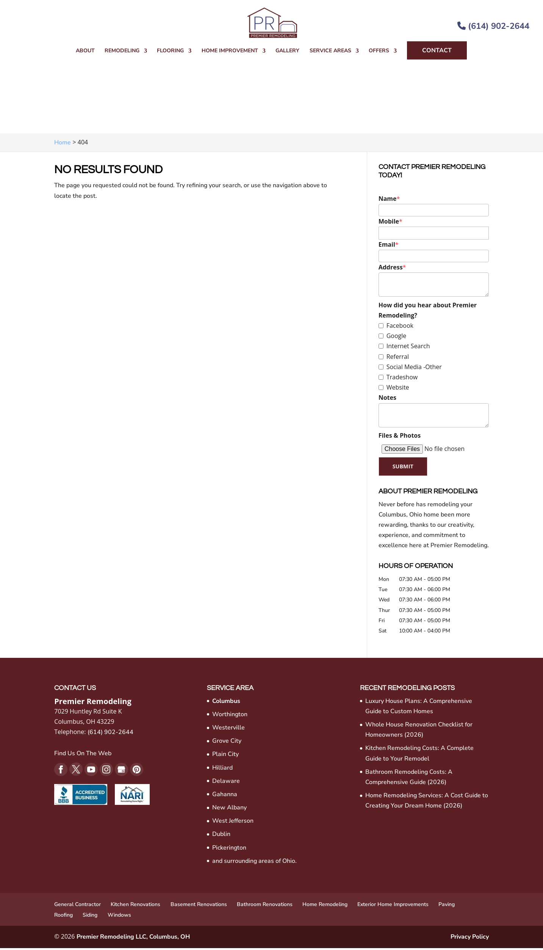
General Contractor (77, 906)
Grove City (226, 743)
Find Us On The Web (82, 755)
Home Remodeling (324, 906)
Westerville (228, 729)
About (85, 51)
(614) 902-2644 (493, 26)
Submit (405, 467)
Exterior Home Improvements (393, 906)
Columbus (226, 703)
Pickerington (229, 849)
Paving (446, 906)
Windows (119, 917)
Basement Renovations (199, 906)
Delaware (226, 783)
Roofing (63, 917)
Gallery (287, 51)
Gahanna (224, 796)
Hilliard (222, 769)
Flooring (170, 51)
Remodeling (122, 51)
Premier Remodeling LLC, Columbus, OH (133, 939)
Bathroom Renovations (265, 906)
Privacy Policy (470, 939)
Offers (379, 51)
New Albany (229, 809)
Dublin (221, 836)
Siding (90, 917)
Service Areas (330, 51)
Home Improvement (230, 51)
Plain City (225, 756)
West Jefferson (233, 823)
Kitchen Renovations (135, 906)
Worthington (229, 716)
